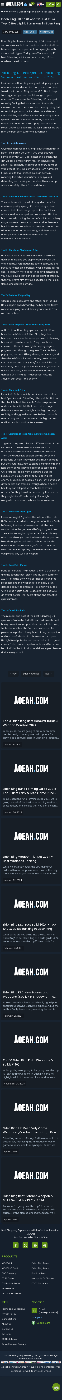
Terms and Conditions (13, 1308)
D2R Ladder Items (11, 1283)
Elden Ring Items (40, 1268)
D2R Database (9, 1339)
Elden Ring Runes (40, 1263)
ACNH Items (8, 1288)
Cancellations (9, 1318)
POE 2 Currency (40, 1283)
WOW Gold (7, 1263)
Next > (48, 673)
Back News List (31, 673)
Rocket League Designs (14, 1344)
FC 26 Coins (8, 1278)
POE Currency (9, 1273)
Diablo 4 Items (39, 1273)
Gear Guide (30, 31)
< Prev (13, 673)
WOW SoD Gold (10, 1268)
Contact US (7, 1329)
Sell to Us (6, 1334)
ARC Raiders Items (11, 1293)
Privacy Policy (9, 1313)
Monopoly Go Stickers (43, 1278)
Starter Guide (46, 31)
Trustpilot (37, 1317)
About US (6, 1323)
